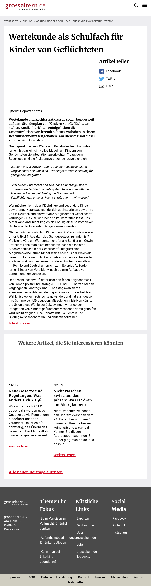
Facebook (113, 71)
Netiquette (75, 582)
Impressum (15, 577)
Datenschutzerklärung (56, 577)
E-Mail (111, 86)
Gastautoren (85, 525)
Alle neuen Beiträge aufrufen (36, 472)
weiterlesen (20, 446)
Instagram (120, 533)
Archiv (138, 577)
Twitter (111, 78)
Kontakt (83, 577)
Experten (83, 518)
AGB (32, 577)
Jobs (80, 545)
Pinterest (119, 525)
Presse (100, 577)
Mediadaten (119, 577)
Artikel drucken (19, 323)
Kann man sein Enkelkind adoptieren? (51, 557)
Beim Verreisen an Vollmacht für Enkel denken (53, 523)
